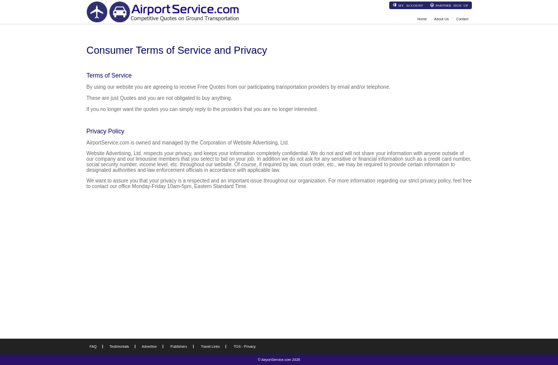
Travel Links (210, 346)
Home (422, 19)
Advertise (149, 346)
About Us (441, 19)
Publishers (178, 346)
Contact (462, 19)
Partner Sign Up (451, 5)
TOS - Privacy (244, 346)
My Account (410, 5)
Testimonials (119, 346)
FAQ (93, 346)
